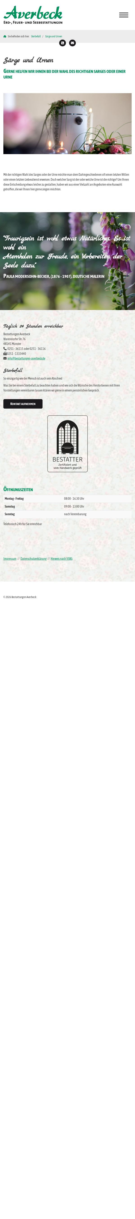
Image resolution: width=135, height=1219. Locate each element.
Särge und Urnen (53, 36)
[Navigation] (124, 15)
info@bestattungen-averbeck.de (26, 358)
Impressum (9, 558)
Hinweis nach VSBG (61, 558)
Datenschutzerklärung (33, 558)
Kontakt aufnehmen (23, 404)
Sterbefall (36, 36)
